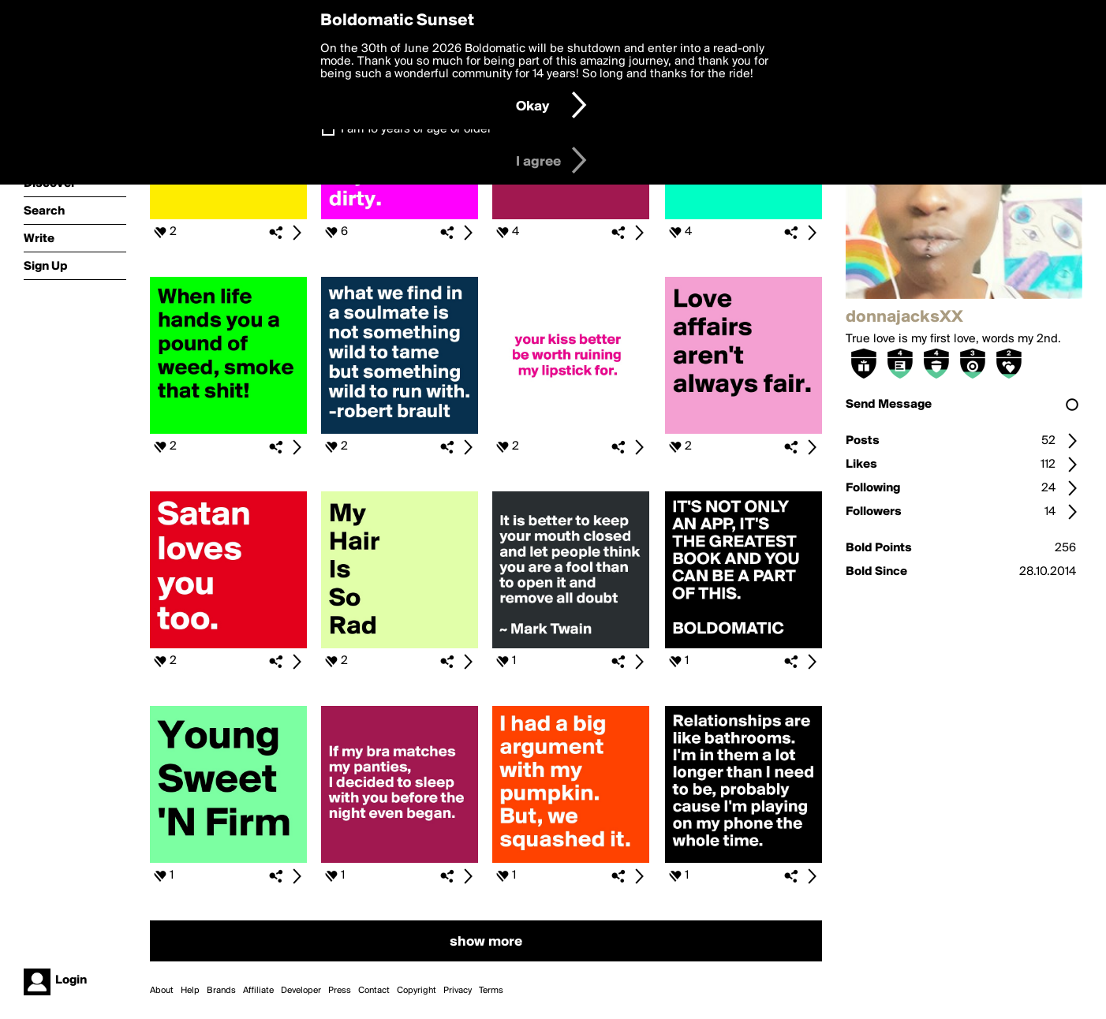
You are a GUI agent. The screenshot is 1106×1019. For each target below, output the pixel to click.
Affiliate (258, 990)
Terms (491, 990)
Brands (221, 990)
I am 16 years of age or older (416, 129)
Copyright (416, 990)
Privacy (457, 990)
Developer (301, 990)
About (162, 990)
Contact (374, 990)
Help (190, 990)
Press (339, 990)
